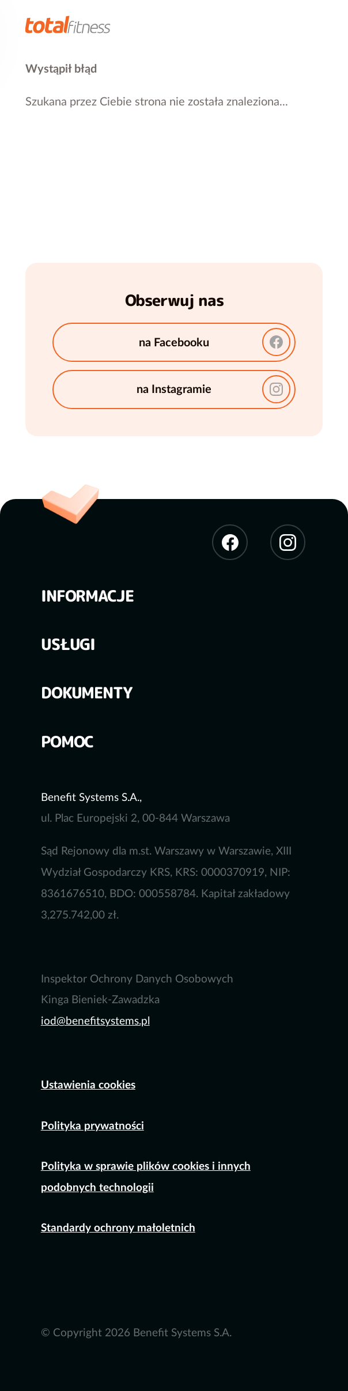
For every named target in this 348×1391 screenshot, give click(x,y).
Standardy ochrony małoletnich (118, 1228)
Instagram (287, 542)
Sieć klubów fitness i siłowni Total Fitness (68, 22)
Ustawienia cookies (88, 1085)
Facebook (229, 542)
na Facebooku (214, 342)
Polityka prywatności (92, 1126)
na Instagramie (213, 389)
